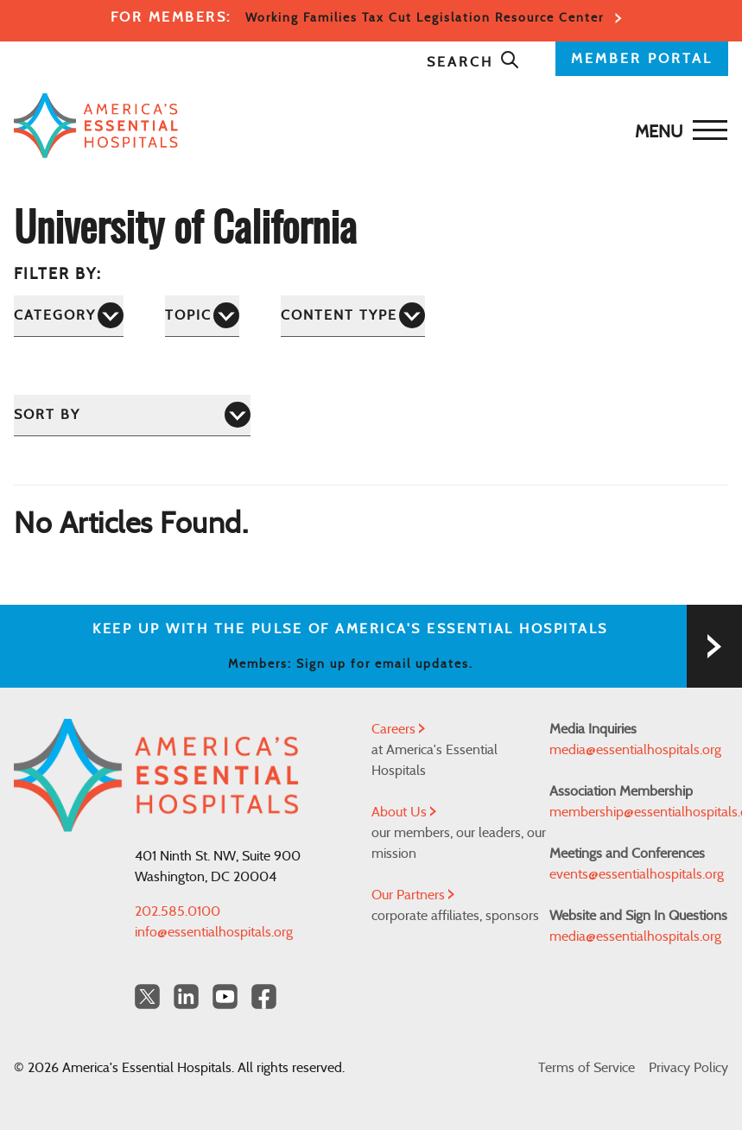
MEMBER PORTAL (642, 59)
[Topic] (202, 315)
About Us (403, 812)
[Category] (69, 315)
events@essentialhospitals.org (636, 874)
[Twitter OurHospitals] (147, 996)
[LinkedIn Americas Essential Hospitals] (186, 996)
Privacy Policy (688, 1068)
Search (473, 62)
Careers (398, 729)
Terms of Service (586, 1068)
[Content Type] (353, 315)
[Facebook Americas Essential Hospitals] (263, 996)
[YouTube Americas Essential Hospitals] (225, 996)
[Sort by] (132, 415)
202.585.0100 (177, 911)
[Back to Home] (96, 125)
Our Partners (412, 895)
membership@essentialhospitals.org (638, 812)
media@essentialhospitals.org (635, 750)
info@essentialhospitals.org (214, 932)
